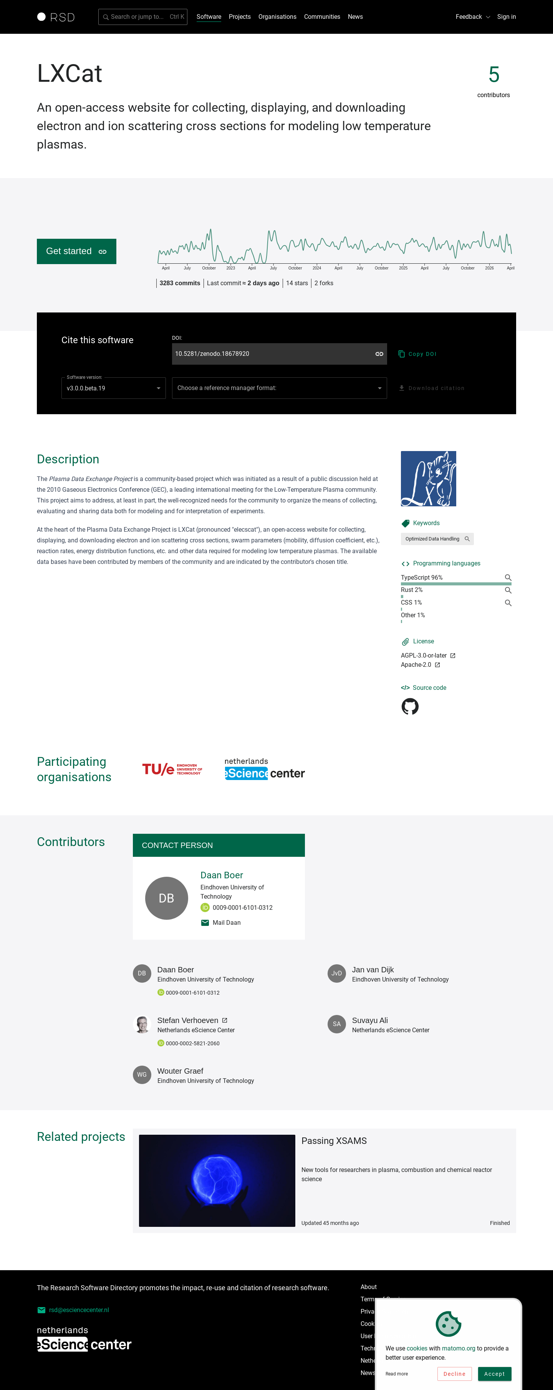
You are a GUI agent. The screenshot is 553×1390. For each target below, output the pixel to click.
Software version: (84, 377)
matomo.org (458, 1351)
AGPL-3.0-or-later (428, 655)
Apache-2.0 (420, 664)
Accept (494, 1377)
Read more (397, 1377)
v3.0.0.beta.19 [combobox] (86, 388)
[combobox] (279, 388)
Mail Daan (220, 922)
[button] (437, 539)
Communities (322, 16)
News (355, 16)
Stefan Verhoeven (192, 1020)
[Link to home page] (58, 16)
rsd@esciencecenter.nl (73, 1310)
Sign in (506, 16)
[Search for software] (142, 17)
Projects (240, 16)
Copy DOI (417, 354)
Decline (455, 1377)
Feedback (473, 16)
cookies (417, 1351)
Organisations (277, 16)
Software (209, 16)
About (369, 1287)
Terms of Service (383, 1299)
